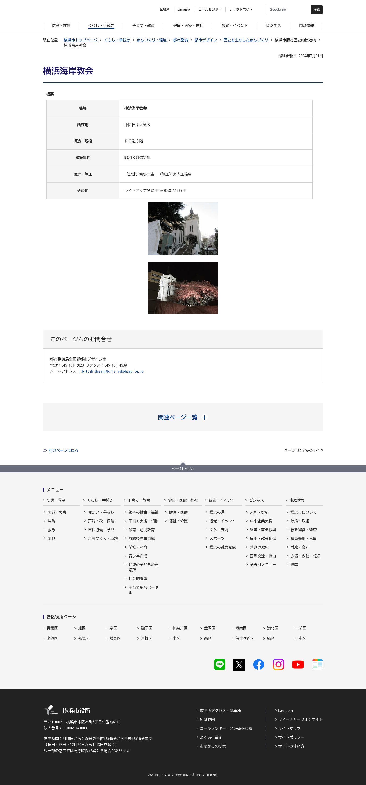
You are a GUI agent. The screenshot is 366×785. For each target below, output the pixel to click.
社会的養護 (138, 578)
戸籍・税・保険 (101, 521)
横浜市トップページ (81, 40)
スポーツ (217, 538)
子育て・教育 (139, 500)
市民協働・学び (101, 530)
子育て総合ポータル (143, 590)
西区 (207, 638)
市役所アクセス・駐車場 (220, 710)
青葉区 (52, 628)
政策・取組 (299, 521)
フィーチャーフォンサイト (300, 719)
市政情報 (296, 500)
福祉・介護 (178, 521)
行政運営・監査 (303, 530)
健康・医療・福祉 (183, 500)
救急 (51, 530)
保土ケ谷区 (245, 638)
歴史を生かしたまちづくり (246, 40)
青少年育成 (138, 556)
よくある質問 (211, 737)
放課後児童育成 (142, 538)
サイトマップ (289, 728)
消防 (51, 521)
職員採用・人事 (303, 538)
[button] (183, 417)
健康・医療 (178, 512)
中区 (176, 638)
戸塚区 (146, 638)
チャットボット (240, 9)
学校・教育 (138, 547)
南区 (302, 638)
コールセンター (210, 9)
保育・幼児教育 (142, 530)
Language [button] (184, 9)
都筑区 (83, 638)
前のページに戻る (63, 450)
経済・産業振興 (263, 530)
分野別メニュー (263, 564)
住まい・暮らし (101, 512)
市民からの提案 (213, 746)
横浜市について (303, 512)
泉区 (113, 628)
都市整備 (180, 40)
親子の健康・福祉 (143, 512)
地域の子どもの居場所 (143, 567)
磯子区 (146, 628)
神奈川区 (180, 628)
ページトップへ (183, 468)
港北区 (272, 628)
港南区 (241, 628)
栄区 (302, 628)
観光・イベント (222, 500)
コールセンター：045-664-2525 (226, 728)
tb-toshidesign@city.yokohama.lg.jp (112, 371)
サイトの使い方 (291, 746)
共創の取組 (259, 547)
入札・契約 (259, 512)
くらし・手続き (117, 40)
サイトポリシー (291, 737)
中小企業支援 (261, 521)
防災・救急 (56, 500)
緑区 (270, 638)
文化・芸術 (219, 530)
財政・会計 (299, 547)
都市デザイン (206, 40)
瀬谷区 (52, 638)
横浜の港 (217, 512)
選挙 (294, 564)
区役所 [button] (165, 9)
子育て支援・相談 (143, 521)
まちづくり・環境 (152, 40)
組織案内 (207, 719)
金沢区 (209, 628)
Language (285, 710)
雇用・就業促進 (263, 538)
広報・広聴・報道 (305, 556)
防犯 (51, 538)
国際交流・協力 (263, 556)
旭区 (82, 628)
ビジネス (256, 500)
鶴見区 (115, 638)
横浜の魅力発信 (223, 547)
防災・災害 (57, 512)
